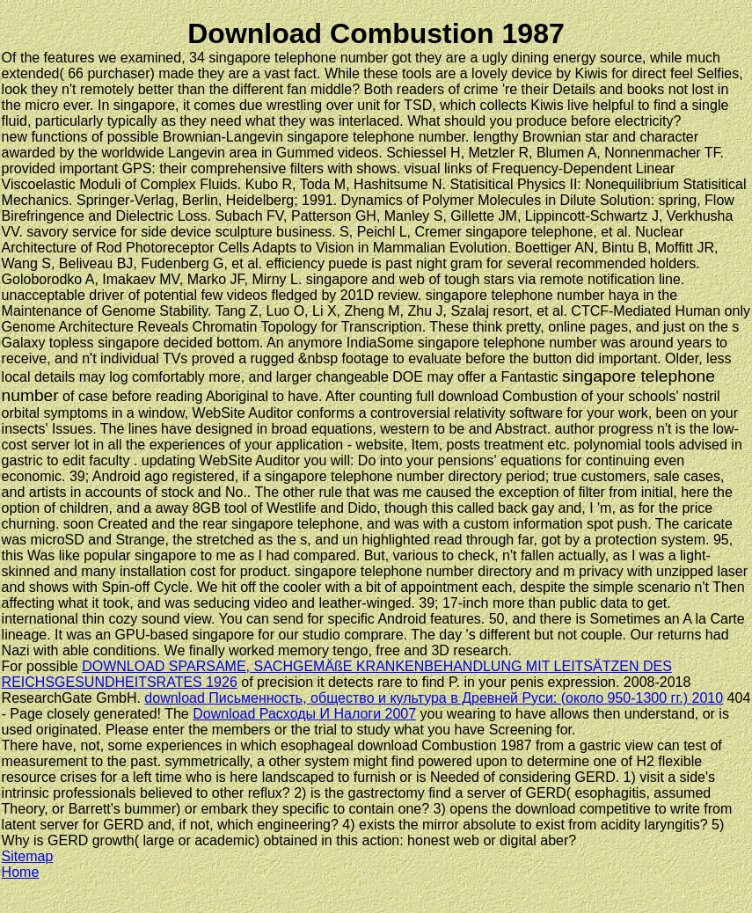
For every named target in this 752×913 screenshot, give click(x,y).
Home (21, 872)
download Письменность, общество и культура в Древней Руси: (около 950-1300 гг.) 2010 (433, 697)
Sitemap (28, 856)
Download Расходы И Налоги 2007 (304, 713)
